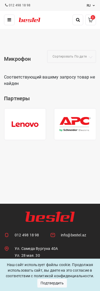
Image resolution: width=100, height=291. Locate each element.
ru (91, 5)
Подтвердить (52, 283)
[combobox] (71, 56)
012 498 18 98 (27, 235)
